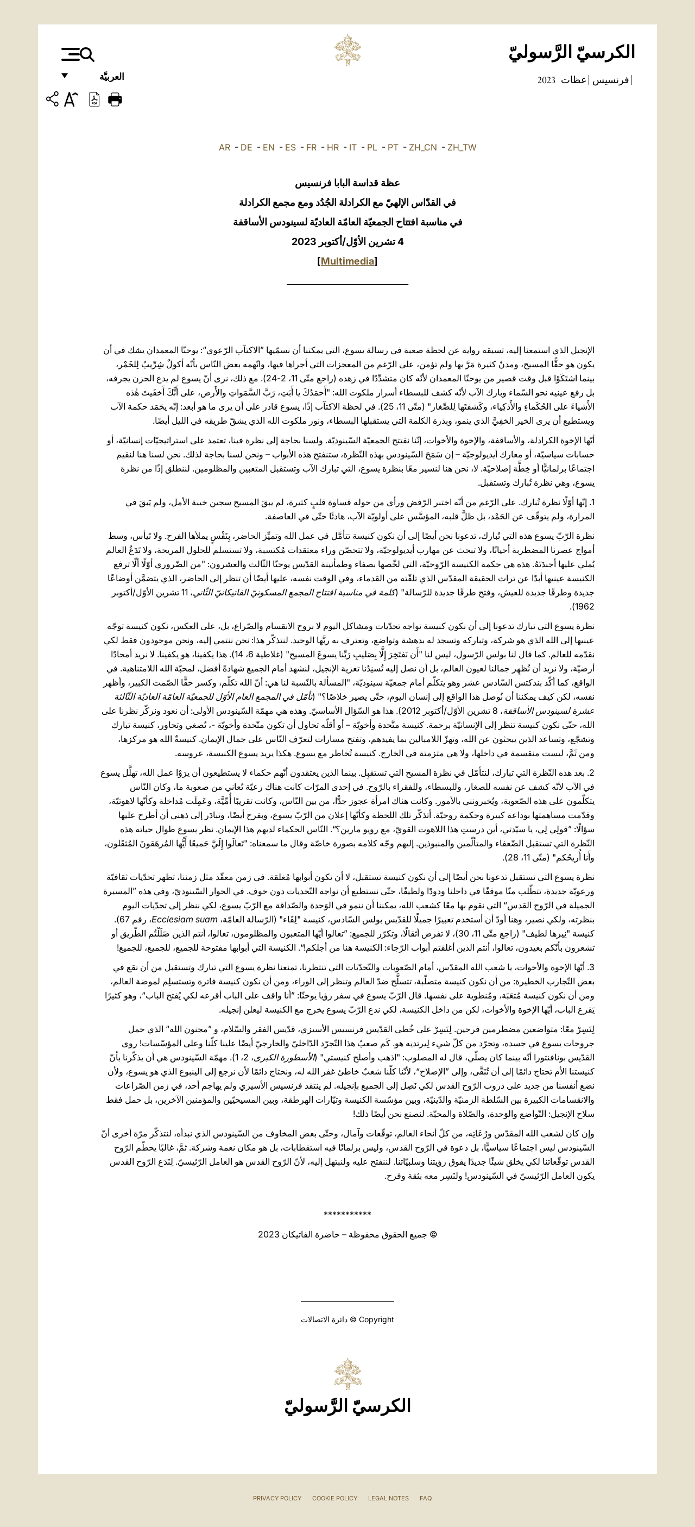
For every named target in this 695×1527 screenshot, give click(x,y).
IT (353, 147)
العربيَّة (100, 80)
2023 (546, 80)
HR (333, 147)
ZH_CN (423, 147)
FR (311, 147)
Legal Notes (388, 1498)
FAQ (426, 1498)
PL (372, 147)
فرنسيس (609, 80)
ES (290, 147)
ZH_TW (462, 147)
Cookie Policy (334, 1498)
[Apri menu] (69, 54)
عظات (573, 80)
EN (269, 147)
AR (224, 147)
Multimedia (347, 261)
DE (246, 147)
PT (393, 147)
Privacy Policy (277, 1498)
